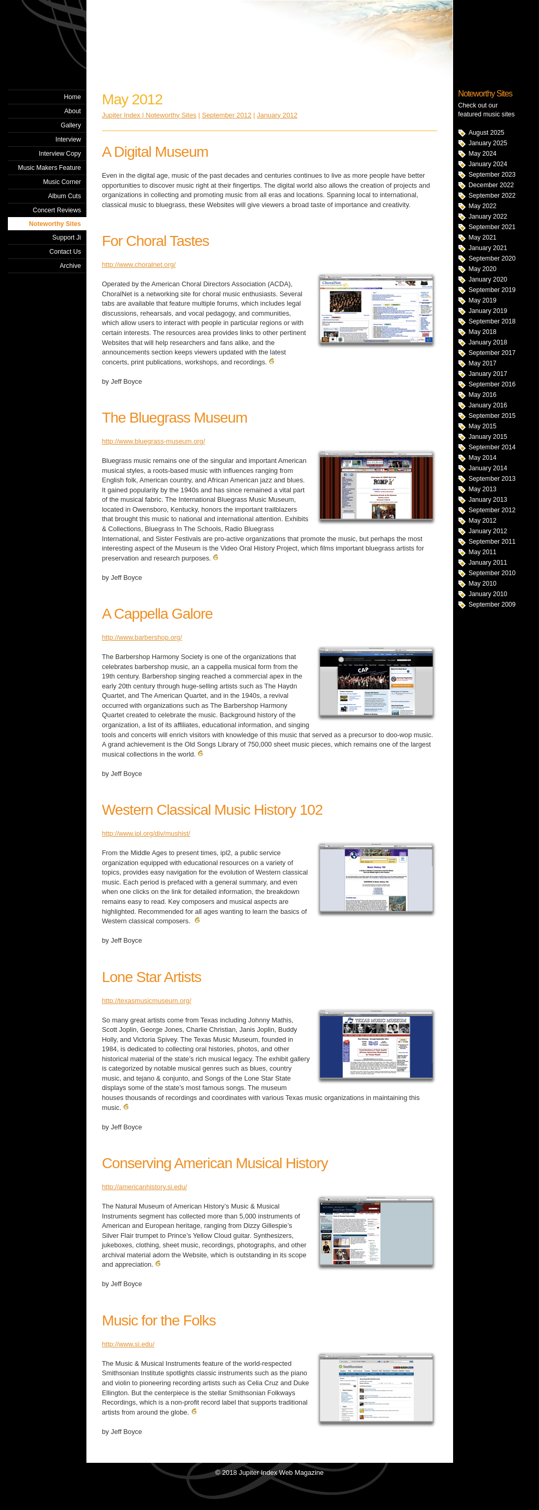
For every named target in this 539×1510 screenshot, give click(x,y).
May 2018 (483, 332)
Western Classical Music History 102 (212, 810)
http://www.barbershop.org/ (142, 637)
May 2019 (483, 300)
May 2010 (483, 583)
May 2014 (483, 457)
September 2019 (492, 290)
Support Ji (66, 237)
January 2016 (488, 405)
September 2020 (492, 258)
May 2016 (483, 394)
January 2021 (488, 248)
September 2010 (492, 573)
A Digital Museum (155, 152)
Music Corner (62, 182)
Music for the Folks (159, 1320)
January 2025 (488, 143)
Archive (70, 265)
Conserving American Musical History (215, 1163)
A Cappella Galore (157, 614)
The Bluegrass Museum (174, 417)
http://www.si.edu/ (128, 1344)
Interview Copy (60, 153)
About (72, 111)
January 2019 (488, 311)
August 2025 (486, 132)
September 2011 (492, 541)
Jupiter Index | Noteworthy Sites (149, 115)
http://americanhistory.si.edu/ (145, 1187)
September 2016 (492, 384)
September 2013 (492, 478)
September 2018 (492, 321)
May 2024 (483, 153)
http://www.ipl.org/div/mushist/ (146, 833)
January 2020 (488, 279)
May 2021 (483, 237)
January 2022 (488, 216)
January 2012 (488, 531)
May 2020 (483, 269)
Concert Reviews (57, 210)
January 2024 (488, 164)
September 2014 (492, 447)
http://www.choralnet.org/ (139, 264)
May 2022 (483, 206)
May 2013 (483, 489)
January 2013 (488, 499)
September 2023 (492, 174)
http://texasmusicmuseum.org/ (147, 1001)
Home (72, 97)
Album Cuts (64, 196)
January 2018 (488, 342)
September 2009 (492, 604)
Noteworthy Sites (55, 224)
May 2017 (483, 363)
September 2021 (492, 227)
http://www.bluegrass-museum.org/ (153, 441)
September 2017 (492, 353)
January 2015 (488, 436)
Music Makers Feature (49, 167)
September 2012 (492, 510)
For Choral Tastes (156, 241)
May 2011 (483, 552)
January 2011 (488, 562)
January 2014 (488, 468)
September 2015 (492, 415)
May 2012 (483, 520)
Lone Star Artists (152, 977)
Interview (68, 139)
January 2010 (488, 594)
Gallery (71, 125)
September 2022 (492, 195)
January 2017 (488, 374)
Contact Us (65, 251)
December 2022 (491, 185)
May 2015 (483, 426)
